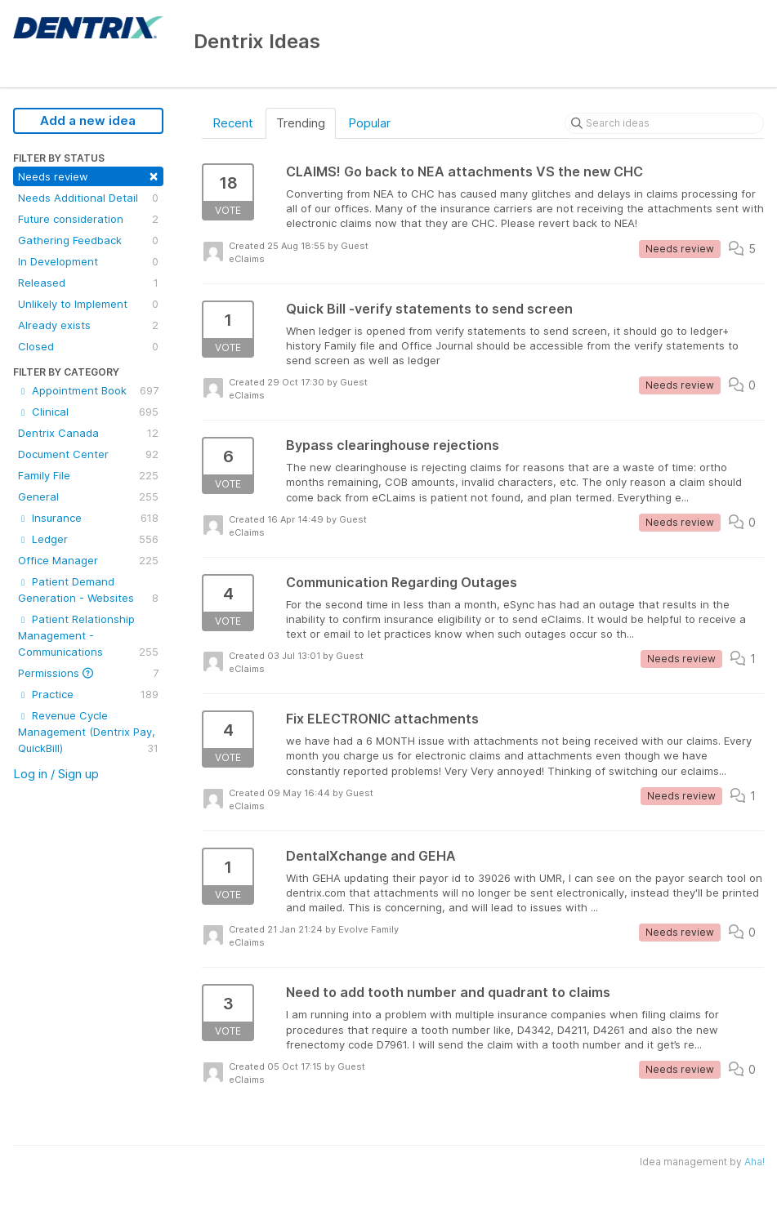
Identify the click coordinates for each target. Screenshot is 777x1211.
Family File (88, 475)
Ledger (88, 539)
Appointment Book (88, 390)
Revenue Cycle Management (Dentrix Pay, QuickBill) (88, 732)
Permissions (88, 673)
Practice (88, 694)
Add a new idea (88, 120)
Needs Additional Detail (88, 197)
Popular (369, 123)
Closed (88, 346)
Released (88, 282)
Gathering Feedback (88, 240)
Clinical (88, 411)
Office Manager (88, 560)
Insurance (88, 518)
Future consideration (88, 219)
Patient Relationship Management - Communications (88, 636)
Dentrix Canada (88, 433)
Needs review (88, 175)
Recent (232, 123)
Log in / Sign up (56, 773)
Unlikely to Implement (88, 304)
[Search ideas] (664, 123)
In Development (88, 261)
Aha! (754, 1161)
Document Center (88, 454)
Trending (300, 123)
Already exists (88, 325)
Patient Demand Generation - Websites (88, 590)
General (88, 496)
